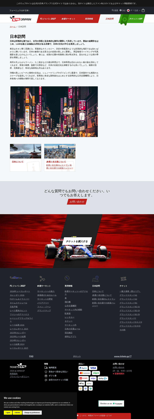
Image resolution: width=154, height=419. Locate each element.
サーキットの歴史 (45, 299)
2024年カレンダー (18, 340)
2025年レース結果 (18, 336)
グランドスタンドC (128, 318)
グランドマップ (44, 310)
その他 (122, 330)
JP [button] (130, 10)
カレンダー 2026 (17, 295)
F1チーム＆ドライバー (19, 299)
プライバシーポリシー (19, 376)
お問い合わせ (77, 201)
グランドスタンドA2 (128, 299)
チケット (77, 356)
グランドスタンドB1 (128, 303)
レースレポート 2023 (19, 348)
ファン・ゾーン (44, 306)
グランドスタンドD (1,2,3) (131, 322)
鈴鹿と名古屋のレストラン (57, 165)
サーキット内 (70, 325)
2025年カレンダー (18, 332)
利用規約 (14, 373)
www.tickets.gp (122, 356)
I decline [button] (17, 412)
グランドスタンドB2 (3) (130, 314)
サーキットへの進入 (46, 291)
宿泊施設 (68, 332)
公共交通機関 (70, 306)
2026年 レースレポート (20, 291)
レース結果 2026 (17, 325)
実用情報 (89, 18)
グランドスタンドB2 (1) (130, 306)
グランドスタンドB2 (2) (130, 310)
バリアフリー (43, 303)
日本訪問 (109, 18)
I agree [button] (8, 412)
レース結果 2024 (17, 344)
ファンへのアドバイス (19, 314)
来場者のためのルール (47, 295)
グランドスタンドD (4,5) (130, 326)
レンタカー (69, 317)
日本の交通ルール (72, 329)
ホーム (13, 26)
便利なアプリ (70, 336)
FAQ (31, 356)
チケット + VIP (131, 18)
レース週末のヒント (18, 310)
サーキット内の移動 (73, 309)
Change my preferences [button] (32, 412)
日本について (17, 161)
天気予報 (14, 306)
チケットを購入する (77, 241)
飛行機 (68, 302)
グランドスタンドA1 (128, 295)
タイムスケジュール (18, 303)
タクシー (68, 321)
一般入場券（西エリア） (130, 291)
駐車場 (68, 313)
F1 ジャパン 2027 (48, 18)
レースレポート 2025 (19, 329)
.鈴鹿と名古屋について (56, 161)
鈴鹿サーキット (68, 18)
